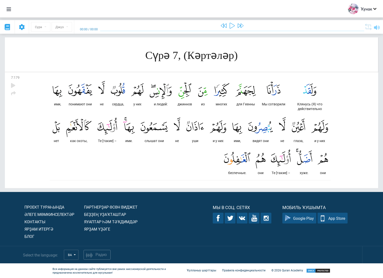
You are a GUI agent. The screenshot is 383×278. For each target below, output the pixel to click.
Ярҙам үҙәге (97, 229)
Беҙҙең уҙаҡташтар (105, 214)
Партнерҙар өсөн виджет (111, 207)
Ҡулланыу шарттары (201, 270)
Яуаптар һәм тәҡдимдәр (111, 221)
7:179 (15, 77)
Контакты (34, 221)
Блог (29, 236)
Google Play (299, 218)
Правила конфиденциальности (244, 270)
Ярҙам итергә (38, 229)
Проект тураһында (44, 207)
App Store (332, 218)
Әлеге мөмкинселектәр (49, 214)
